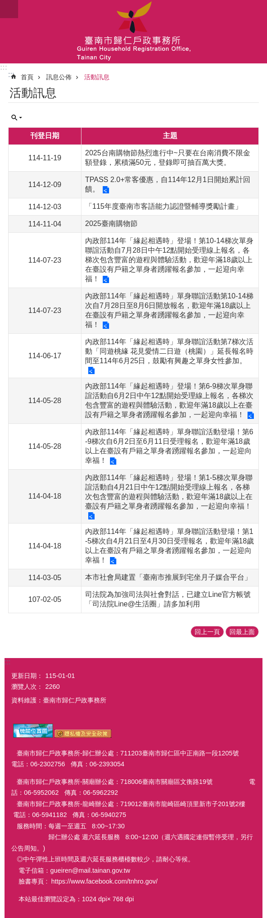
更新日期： (27, 675)
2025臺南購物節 (111, 223)
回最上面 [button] (242, 631)
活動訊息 (97, 77)
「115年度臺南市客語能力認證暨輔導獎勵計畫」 (163, 206)
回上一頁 (207, 631)
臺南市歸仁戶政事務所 (133, 31)
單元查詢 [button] (16, 118)
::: (3, 67)
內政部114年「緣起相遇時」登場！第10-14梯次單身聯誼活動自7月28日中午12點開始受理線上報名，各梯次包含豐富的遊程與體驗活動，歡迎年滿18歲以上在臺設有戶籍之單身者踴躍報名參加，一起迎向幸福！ (169, 260)
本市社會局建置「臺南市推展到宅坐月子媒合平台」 (168, 577)
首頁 (27, 77)
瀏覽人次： (27, 686)
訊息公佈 (59, 77)
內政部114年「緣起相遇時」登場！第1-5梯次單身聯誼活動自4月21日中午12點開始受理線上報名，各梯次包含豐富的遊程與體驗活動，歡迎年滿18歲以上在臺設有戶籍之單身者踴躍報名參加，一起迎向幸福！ (169, 492)
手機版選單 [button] (9, 9)
